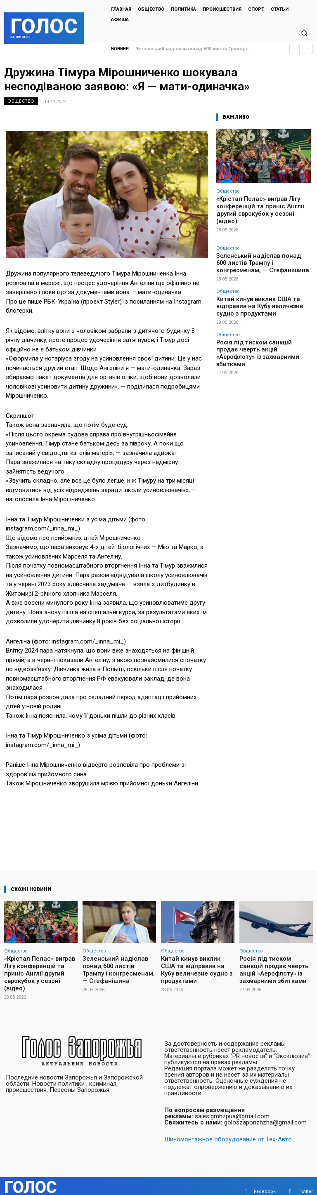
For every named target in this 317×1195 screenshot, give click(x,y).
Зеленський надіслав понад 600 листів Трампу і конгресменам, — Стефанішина (261, 247)
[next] (308, 49)
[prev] (294, 49)
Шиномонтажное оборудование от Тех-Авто (228, 1128)
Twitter (305, 1180)
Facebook (265, 1180)
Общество (21, 101)
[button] (304, 33)
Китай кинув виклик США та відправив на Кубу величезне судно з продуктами (262, 280)
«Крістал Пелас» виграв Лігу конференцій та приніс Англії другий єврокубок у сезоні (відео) (263, 205)
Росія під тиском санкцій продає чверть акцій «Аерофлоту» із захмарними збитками (262, 315)
